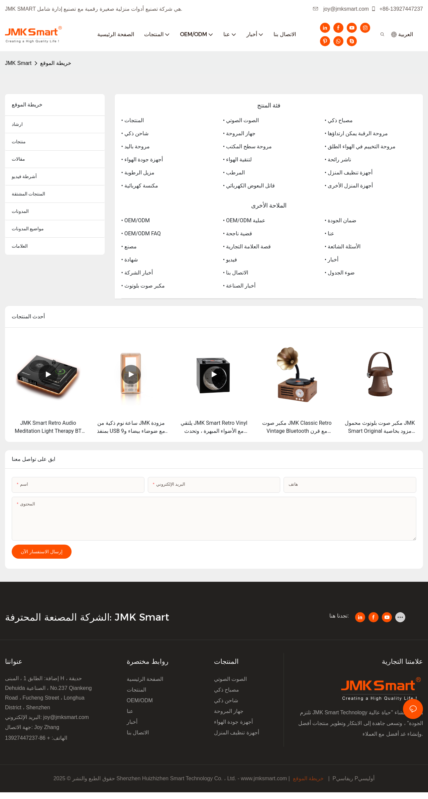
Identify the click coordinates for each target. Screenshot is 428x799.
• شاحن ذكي (134, 133)
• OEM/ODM (135, 220)
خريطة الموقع (55, 63)
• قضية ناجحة (237, 233)
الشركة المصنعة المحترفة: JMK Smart (88, 617)
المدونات (20, 211)
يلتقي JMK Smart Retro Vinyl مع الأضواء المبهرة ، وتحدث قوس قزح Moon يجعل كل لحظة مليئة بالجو (214, 427)
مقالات (18, 159)
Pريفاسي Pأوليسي (353, 778)
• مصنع (129, 246)
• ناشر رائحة (338, 159)
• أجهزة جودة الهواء (142, 159)
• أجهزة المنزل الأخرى (349, 185)
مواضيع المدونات (28, 228)
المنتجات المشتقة (28, 193)
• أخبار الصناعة (239, 286)
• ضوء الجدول (340, 272)
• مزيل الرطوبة (137, 172)
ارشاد (17, 124)
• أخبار (331, 259)
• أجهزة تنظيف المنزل (348, 172)
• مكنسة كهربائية (139, 185)
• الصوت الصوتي (241, 120)
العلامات (20, 246)
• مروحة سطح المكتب (247, 146)
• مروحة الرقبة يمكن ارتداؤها (356, 133)
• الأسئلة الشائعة (342, 246)
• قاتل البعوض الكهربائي (249, 185)
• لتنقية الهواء (237, 159)
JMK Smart (18, 63)
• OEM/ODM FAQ (141, 233)
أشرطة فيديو (24, 176)
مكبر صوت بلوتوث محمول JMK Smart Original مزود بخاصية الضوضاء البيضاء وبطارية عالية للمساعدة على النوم (380, 427)
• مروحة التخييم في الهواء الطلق (360, 146)
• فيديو (230, 259)
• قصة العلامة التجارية (247, 246)
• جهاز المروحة (239, 133)
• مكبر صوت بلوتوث (143, 286)
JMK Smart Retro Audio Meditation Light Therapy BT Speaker (48, 427)
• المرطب (234, 172)
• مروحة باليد (135, 146)
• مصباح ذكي (339, 120)
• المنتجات (132, 120)
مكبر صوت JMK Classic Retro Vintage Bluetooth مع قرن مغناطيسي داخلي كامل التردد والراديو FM (296, 427)
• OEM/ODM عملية (244, 220)
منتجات (19, 141)
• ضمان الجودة (340, 220)
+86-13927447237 (397, 9)
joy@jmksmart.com (341, 9)
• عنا (329, 233)
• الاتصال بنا (235, 272)
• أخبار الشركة (137, 272)
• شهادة (129, 259)
